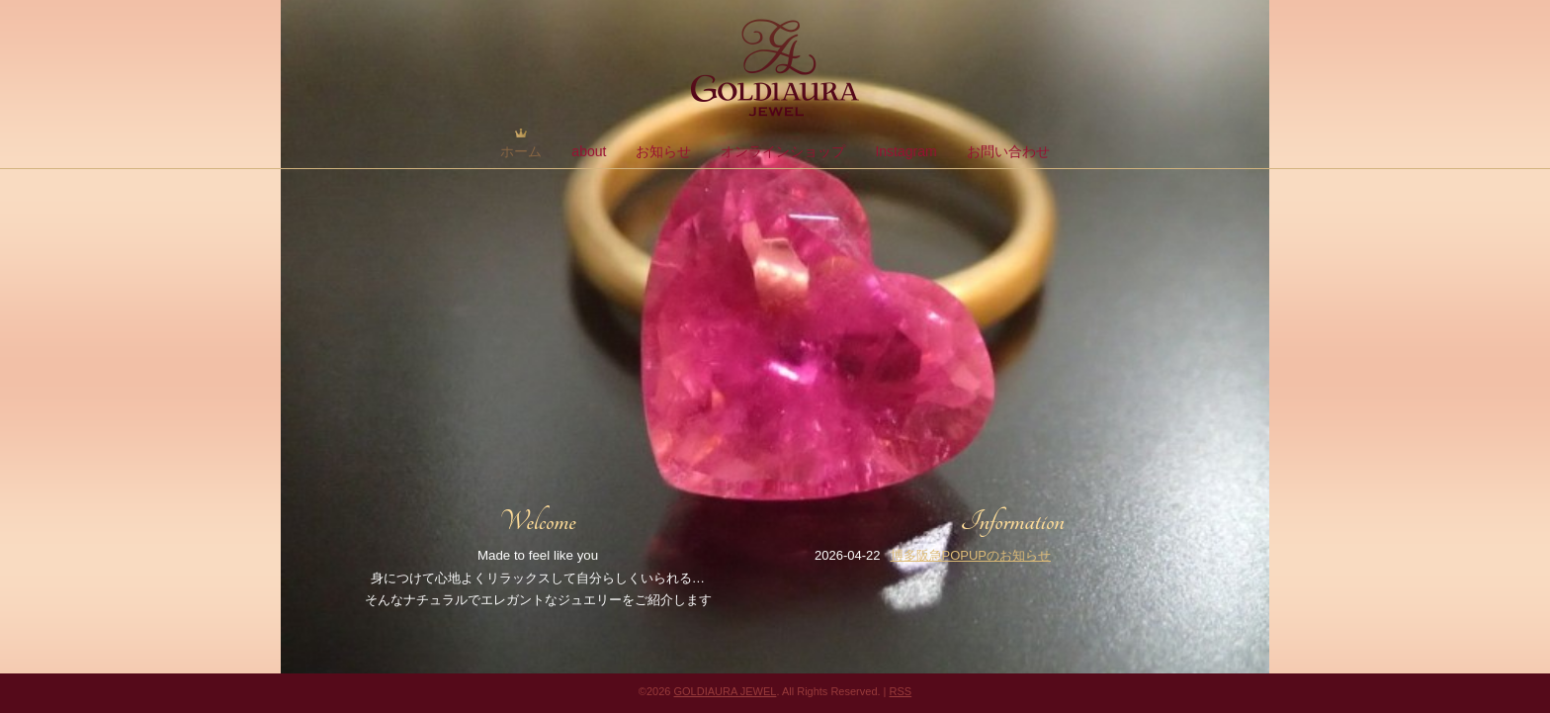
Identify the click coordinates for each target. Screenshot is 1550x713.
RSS (901, 691)
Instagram (905, 151)
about (588, 151)
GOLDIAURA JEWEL (724, 691)
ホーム (521, 151)
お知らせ (663, 151)
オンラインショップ (783, 151)
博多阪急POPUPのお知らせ (971, 555)
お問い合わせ (1008, 151)
